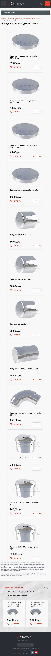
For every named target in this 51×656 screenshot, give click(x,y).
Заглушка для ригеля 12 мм (20, 235)
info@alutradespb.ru (22, 653)
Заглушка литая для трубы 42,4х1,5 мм (25, 190)
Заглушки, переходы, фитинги (19, 592)
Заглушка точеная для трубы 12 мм (24, 369)
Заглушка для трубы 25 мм (20, 324)
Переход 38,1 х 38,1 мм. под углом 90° (25, 458)
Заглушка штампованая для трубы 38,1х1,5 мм (23, 57)
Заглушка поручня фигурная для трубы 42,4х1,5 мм (25, 414)
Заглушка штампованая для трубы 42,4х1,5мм (23, 102)
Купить (15, 67)
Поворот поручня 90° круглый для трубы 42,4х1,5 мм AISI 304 (14, 604)
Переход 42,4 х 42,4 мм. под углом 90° (24, 503)
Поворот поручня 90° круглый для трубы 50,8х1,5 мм (37, 604)
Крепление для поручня (15, 596)
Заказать (13, 623)
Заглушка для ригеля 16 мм (20, 279)
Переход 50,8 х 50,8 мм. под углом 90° (24, 548)
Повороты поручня (13, 588)
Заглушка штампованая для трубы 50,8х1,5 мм (23, 146)
